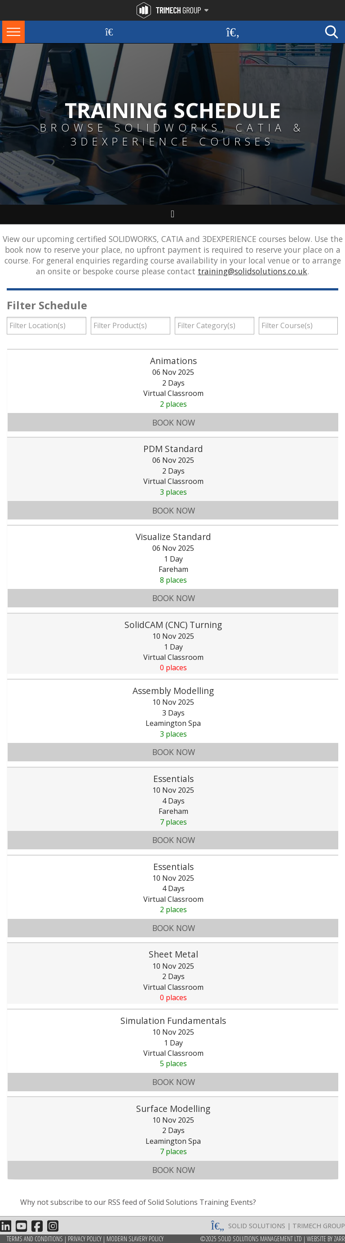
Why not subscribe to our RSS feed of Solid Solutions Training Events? (138, 1202)
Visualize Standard (173, 537)
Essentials (173, 779)
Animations (173, 361)
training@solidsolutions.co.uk (252, 271)
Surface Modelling (173, 1108)
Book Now (173, 422)
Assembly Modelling (173, 691)
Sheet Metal (173, 954)
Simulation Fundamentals (173, 1021)
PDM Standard (173, 449)
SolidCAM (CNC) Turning (173, 625)
